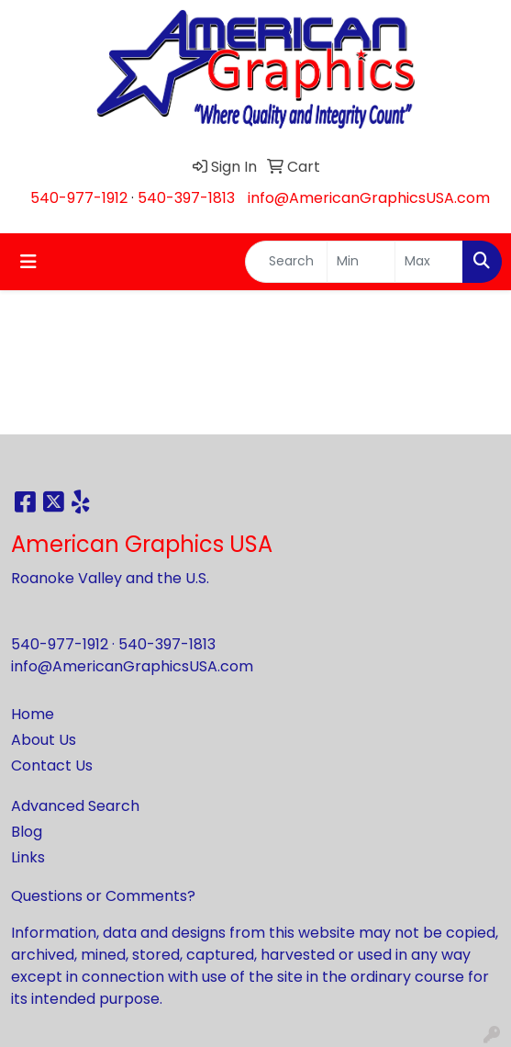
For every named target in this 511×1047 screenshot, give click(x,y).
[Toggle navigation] (28, 262)
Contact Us (52, 765)
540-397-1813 (186, 197)
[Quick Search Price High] (428, 262)
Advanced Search (75, 805)
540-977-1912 (79, 197)
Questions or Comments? (103, 895)
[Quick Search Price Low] (361, 262)
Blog (26, 831)
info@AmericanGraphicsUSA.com (369, 197)
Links (28, 857)
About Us (43, 739)
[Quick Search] (286, 262)
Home (32, 714)
